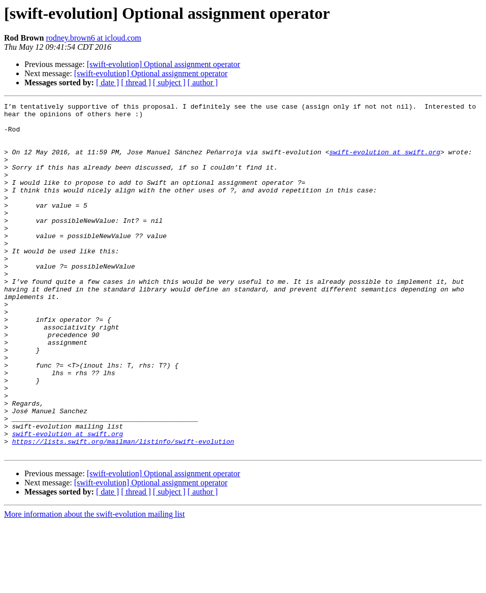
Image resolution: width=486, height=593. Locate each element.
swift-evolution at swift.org (384, 162)
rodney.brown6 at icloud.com (93, 38)
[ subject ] (169, 82)
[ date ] (107, 82)
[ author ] (203, 82)
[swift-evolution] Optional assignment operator (163, 64)
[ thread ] (136, 82)
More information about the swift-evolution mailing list (94, 584)
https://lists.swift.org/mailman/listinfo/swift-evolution (123, 509)
